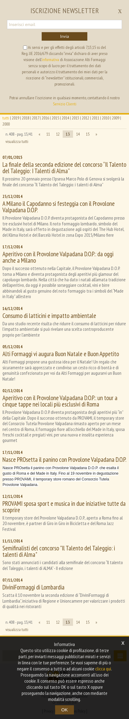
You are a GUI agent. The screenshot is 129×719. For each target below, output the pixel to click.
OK (64, 709)
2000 (6, 124)
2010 (105, 118)
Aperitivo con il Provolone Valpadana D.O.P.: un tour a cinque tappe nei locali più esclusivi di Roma (59, 401)
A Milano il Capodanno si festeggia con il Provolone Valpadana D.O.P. (58, 206)
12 (58, 134)
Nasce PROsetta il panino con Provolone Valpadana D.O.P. (64, 459)
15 (87, 134)
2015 (55, 118)
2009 (115, 118)
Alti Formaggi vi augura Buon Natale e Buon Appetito (60, 354)
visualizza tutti (16, 141)
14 (78, 134)
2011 (95, 118)
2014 (65, 118)
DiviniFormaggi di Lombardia (33, 587)
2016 (45, 118)
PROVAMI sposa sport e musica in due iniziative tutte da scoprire (64, 506)
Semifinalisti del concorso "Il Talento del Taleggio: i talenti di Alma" (58, 551)
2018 (25, 118)
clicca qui (103, 669)
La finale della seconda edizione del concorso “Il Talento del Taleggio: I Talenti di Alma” (64, 167)
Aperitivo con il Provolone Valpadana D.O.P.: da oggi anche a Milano (57, 257)
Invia (64, 36)
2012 (85, 118)
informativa (50, 59)
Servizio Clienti (64, 104)
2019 (15, 118)
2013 (75, 118)
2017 (35, 118)
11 (48, 134)
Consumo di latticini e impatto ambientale (49, 316)
